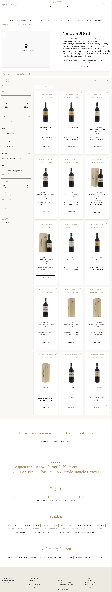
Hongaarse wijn (50, 523)
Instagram (15, 4)
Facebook (11, 4)
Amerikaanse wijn (14, 521)
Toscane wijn (99, 495)
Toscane (9, 134)
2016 (7, 205)
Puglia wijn (86, 495)
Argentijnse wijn (32, 521)
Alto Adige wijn (13, 495)
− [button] (4, 36)
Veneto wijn (55, 497)
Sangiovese (10, 174)
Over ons (92, 18)
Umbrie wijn (42, 497)
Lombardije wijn (57, 495)
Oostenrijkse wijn (68, 521)
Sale (61, 18)
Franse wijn (11, 523)
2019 (7, 196)
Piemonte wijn (72, 495)
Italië (8, 121)
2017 (7, 202)
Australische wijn (49, 521)
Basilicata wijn (29, 495)
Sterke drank (46, 18)
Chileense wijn (84, 521)
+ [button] (4, 33)
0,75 (7, 219)
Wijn (18, 18)
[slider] (6, 103)
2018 (7, 199)
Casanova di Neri (12, 158)
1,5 (6, 222)
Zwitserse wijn (72, 525)
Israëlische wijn (67, 523)
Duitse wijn (23, 523)
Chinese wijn (99, 521)
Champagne (26, 18)
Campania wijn (69, 497)
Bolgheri (9, 146)
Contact (3, 4)
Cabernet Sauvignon (13, 171)
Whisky (36, 18)
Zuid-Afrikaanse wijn (41, 525)
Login (85, 4)
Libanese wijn (98, 523)
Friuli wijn (42, 495)
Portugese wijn (23, 525)
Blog (84, 18)
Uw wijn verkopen (72, 18)
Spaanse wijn (58, 525)
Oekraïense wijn (89, 525)
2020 (7, 192)
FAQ (7, 4)
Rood (8, 91)
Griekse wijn (36, 523)
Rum (55, 18)
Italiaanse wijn (83, 523)
